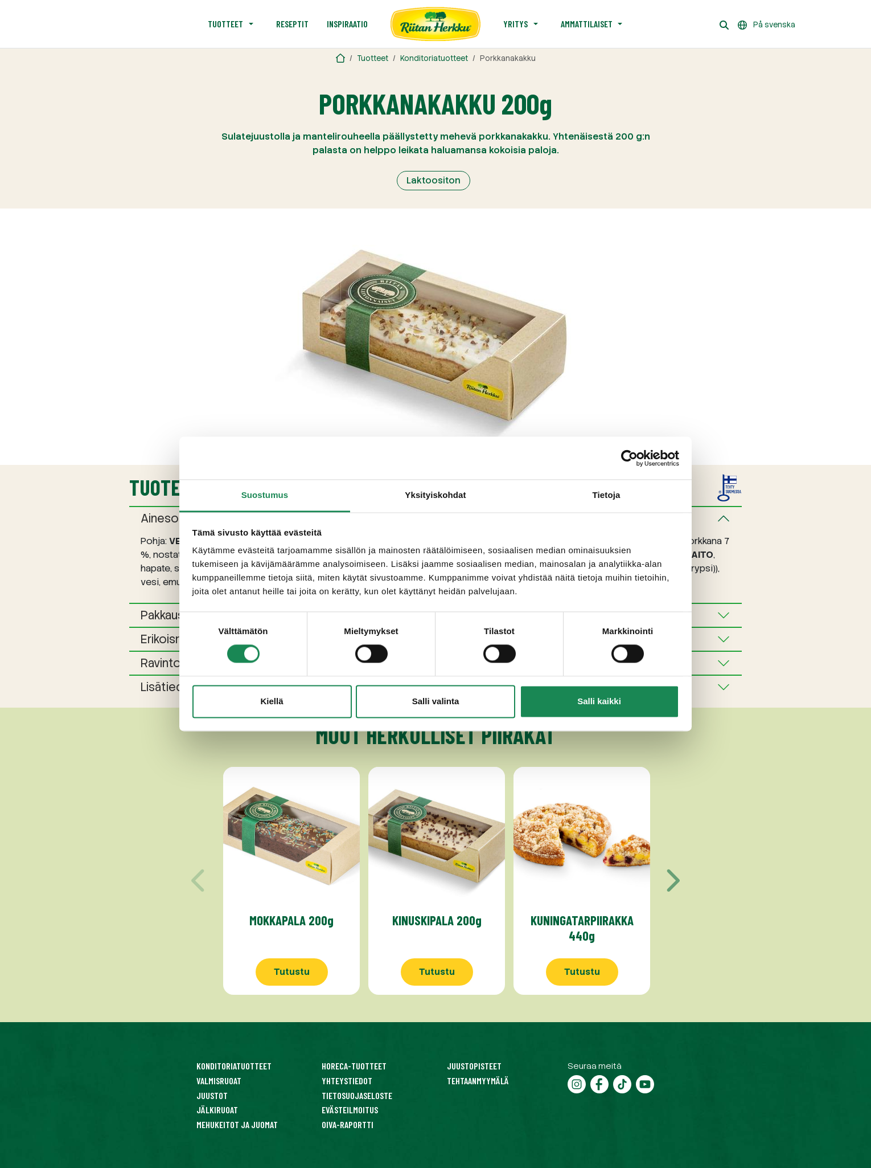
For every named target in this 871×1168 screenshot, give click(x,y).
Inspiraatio (347, 23)
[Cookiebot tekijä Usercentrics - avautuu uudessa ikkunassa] (629, 458)
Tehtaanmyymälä (478, 1080)
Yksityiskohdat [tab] (435, 495)
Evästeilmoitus (350, 1109)
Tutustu (292, 972)
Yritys (515, 23)
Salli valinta (435, 701)
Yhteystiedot (347, 1080)
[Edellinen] (199, 880)
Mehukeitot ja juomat (237, 1124)
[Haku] (724, 24)
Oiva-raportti (347, 1124)
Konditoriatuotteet (434, 58)
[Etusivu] (435, 24)
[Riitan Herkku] (340, 58)
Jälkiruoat (217, 1109)
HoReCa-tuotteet (354, 1065)
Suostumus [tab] (265, 495)
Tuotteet (225, 23)
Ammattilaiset (587, 23)
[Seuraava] (671, 880)
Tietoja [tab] (607, 495)
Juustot (212, 1095)
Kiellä (271, 701)
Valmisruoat (218, 1080)
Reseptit (292, 23)
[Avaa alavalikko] (251, 24)
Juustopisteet (474, 1065)
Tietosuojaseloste (357, 1095)
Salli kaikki (599, 701)
